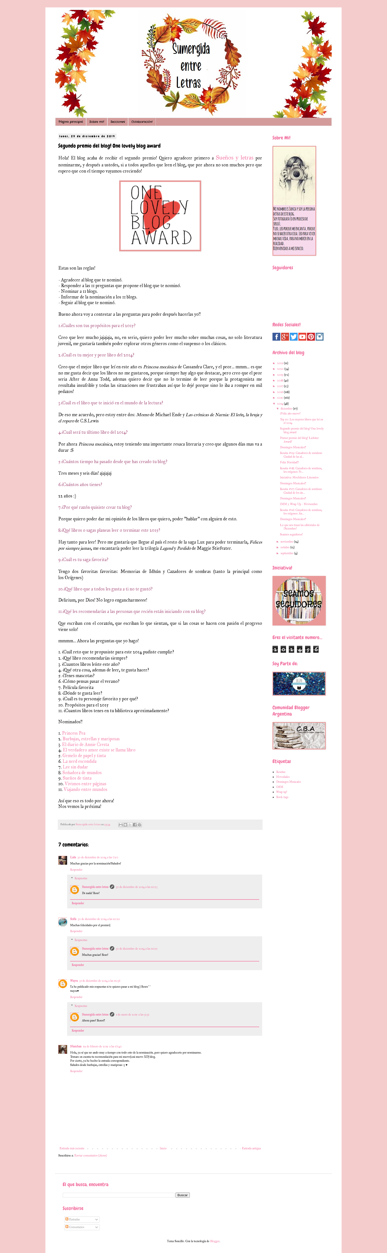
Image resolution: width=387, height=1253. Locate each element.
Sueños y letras (234, 157)
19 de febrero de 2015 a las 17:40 (102, 1046)
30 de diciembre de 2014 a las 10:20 (99, 919)
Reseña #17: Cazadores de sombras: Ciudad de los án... (301, 490)
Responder (76, 869)
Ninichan (75, 1046)
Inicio (163, 1148)
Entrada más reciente (71, 1148)
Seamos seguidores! (291, 534)
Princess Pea (73, 733)
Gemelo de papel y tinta (84, 755)
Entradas (72, 1219)
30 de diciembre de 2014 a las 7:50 (97, 857)
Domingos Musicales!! (293, 447)
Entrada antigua (251, 1148)
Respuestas (81, 878)
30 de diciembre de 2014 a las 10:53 (136, 887)
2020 (280, 369)
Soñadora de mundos (82, 772)
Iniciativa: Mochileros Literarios (299, 477)
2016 (280, 392)
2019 (280, 374)
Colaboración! (142, 122)
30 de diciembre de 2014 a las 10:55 (137, 948)
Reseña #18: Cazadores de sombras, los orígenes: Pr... (301, 470)
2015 (280, 397)
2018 (280, 380)
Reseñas (280, 772)
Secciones (118, 122)
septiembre (287, 553)
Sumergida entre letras (95, 887)
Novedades (283, 777)
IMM (279, 787)
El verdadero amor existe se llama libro (99, 750)
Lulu (73, 857)
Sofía (73, 919)
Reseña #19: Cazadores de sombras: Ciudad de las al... (301, 454)
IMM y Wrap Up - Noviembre (299, 504)
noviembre (287, 541)
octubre (285, 547)
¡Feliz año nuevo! (290, 413)
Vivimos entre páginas (85, 783)
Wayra (74, 980)
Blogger (214, 1241)
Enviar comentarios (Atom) (90, 1155)
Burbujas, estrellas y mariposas (91, 739)
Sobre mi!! (96, 122)
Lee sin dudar (76, 767)
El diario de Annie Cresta (85, 744)
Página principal (70, 122)
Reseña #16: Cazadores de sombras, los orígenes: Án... (301, 511)
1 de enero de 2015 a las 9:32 (132, 1014)
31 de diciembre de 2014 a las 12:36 (99, 980)
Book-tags (282, 797)
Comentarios (74, 1227)
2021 (280, 363)
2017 (280, 386)
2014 (280, 403)
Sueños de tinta (77, 778)
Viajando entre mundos (85, 789)
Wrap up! (281, 792)
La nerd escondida (79, 761)
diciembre (287, 408)
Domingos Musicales (288, 781)
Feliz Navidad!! (289, 462)
